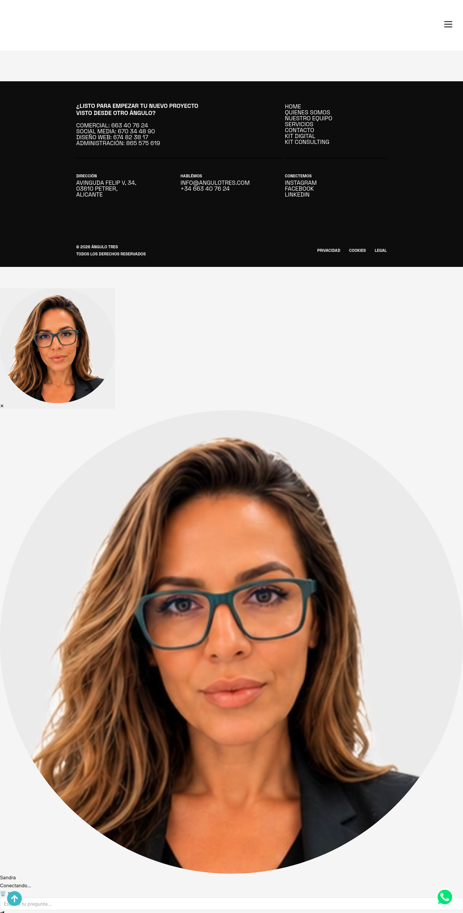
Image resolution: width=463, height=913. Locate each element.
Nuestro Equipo (308, 118)
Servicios (299, 124)
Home (293, 106)
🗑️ (3, 893)
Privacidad (328, 250)
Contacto (299, 130)
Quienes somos (307, 112)
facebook (299, 189)
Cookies (357, 250)
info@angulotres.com (211, 183)
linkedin (297, 194)
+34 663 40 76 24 (205, 189)
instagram (301, 183)
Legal (381, 250)
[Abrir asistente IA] (57, 348)
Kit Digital (300, 136)
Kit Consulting (307, 142)
